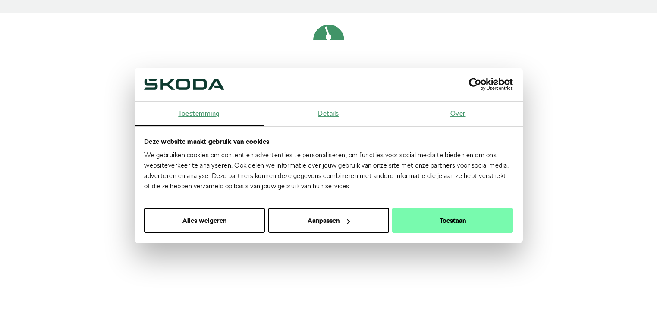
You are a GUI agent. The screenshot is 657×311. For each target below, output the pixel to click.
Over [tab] (458, 113)
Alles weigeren (204, 220)
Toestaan (453, 220)
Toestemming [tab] (199, 113)
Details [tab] (328, 113)
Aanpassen (329, 220)
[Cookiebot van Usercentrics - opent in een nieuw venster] (475, 84)
